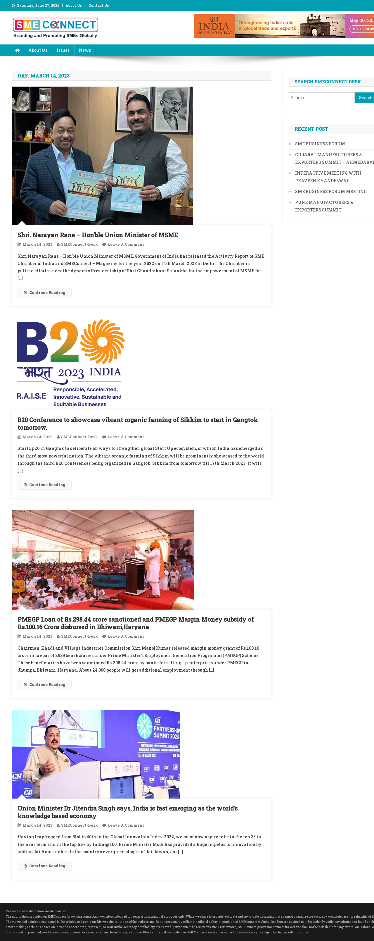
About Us (73, 5)
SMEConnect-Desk (79, 244)
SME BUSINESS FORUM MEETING (331, 191)
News (85, 50)
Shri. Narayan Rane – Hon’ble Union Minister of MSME (98, 235)
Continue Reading (44, 292)
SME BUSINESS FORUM (320, 144)
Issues (63, 50)
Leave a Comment (126, 244)
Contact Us (99, 5)
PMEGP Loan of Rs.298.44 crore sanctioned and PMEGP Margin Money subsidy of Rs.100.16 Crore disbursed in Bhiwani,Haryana (136, 623)
